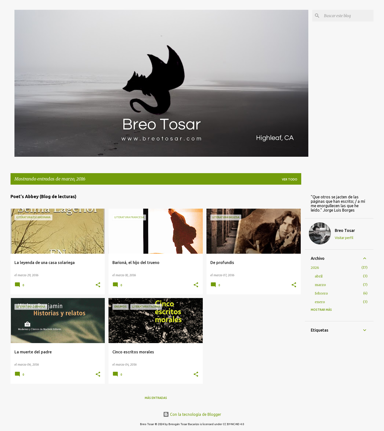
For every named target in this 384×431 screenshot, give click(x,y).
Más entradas (156, 397)
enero (320, 302)
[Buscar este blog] (347, 16)
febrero (321, 293)
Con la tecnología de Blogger (192, 414)
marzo (320, 285)
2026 (315, 267)
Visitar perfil (344, 238)
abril (319, 276)
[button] (98, 285)
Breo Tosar (345, 230)
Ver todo (289, 179)
